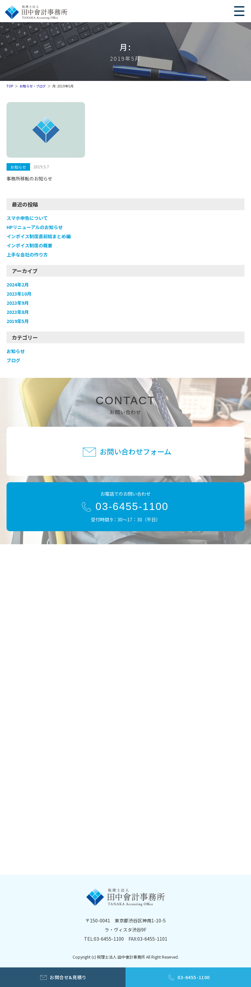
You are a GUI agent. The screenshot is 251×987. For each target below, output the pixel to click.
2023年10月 (19, 293)
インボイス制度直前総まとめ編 (39, 236)
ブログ (13, 360)
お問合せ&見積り (68, 977)
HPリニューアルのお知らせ (35, 227)
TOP (10, 86)
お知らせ (18, 167)
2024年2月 (18, 284)
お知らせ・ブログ (33, 86)
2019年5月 (18, 321)
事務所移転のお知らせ (29, 178)
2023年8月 (18, 312)
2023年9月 (18, 303)
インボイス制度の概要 (29, 245)
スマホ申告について (27, 218)
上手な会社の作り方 (27, 254)
